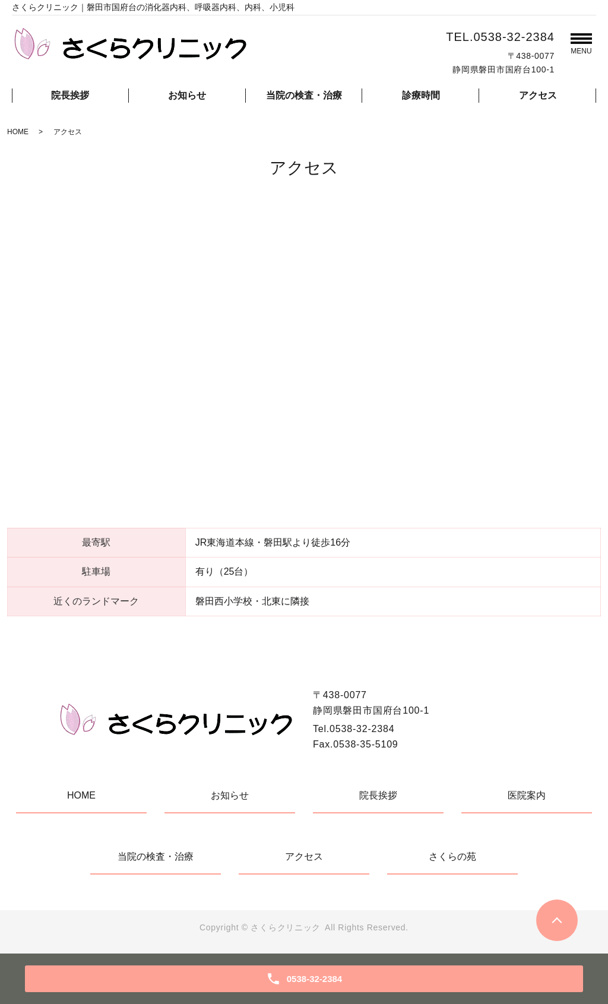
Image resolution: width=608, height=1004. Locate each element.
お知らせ (187, 95)
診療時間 (421, 95)
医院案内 (527, 795)
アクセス (538, 95)
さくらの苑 (452, 856)
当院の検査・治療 (304, 95)
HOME (17, 132)
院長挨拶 (70, 95)
